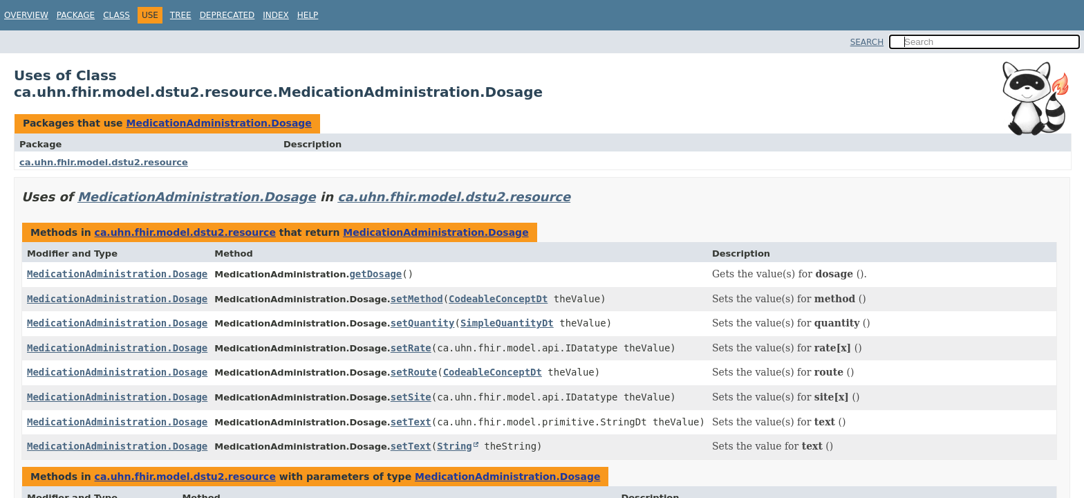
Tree (180, 15)
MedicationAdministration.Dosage (218, 123)
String (454, 446)
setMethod (417, 298)
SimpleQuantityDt (507, 323)
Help (308, 15)
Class (116, 15)
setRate (411, 347)
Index (276, 15)
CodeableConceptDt (498, 298)
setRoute (414, 372)
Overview (26, 15)
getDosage (375, 273)
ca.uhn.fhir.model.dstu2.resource (103, 162)
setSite (411, 397)
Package (76, 15)
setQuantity (423, 323)
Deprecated (227, 15)
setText (411, 421)
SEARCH (867, 42)
